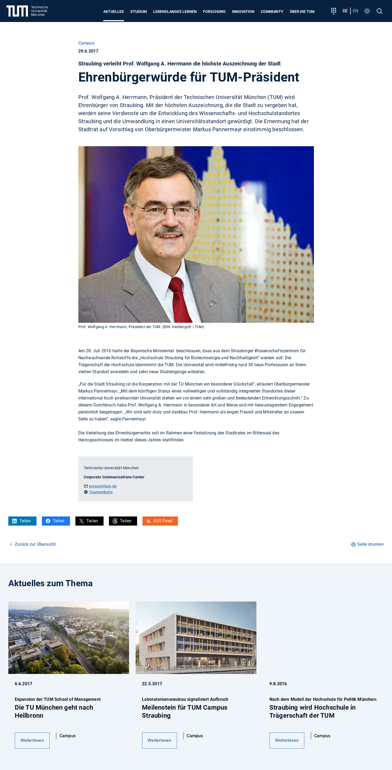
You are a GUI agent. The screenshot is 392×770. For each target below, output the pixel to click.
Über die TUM (302, 11)
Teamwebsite (101, 492)
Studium (138, 11)
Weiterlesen (32, 740)
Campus (86, 43)
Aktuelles (113, 11)
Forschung (214, 11)
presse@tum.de (103, 486)
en (355, 10)
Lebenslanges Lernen (175, 11)
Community (272, 11)
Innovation (243, 11)
